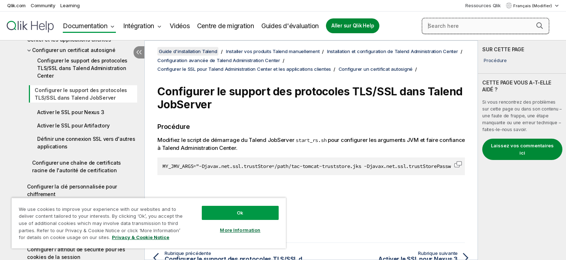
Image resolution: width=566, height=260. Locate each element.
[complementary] (522, 150)
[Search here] (485, 26)
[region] (149, 223)
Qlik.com (16, 5)
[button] (539, 25)
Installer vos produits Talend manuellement (273, 51)
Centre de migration (225, 26)
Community (43, 5)
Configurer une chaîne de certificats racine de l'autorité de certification (76, 166)
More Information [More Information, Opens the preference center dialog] (240, 230)
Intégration (138, 26)
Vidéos (180, 26)
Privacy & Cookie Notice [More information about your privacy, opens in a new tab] (140, 237)
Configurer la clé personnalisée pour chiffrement (72, 190)
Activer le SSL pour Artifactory (73, 125)
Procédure (495, 60)
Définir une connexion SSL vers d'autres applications (86, 143)
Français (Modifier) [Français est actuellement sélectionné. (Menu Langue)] (533, 5)
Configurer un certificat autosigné (74, 50)
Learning (69, 5)
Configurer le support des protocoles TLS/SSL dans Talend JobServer (81, 94)
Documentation (85, 26)
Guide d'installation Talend (188, 51)
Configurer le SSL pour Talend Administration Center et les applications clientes (244, 69)
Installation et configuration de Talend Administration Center (392, 51)
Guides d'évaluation (290, 26)
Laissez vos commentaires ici (522, 149)
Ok (240, 213)
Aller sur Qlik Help (352, 26)
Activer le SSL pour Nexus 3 (70, 112)
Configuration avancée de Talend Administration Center (218, 60)
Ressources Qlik (482, 5)
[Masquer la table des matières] (139, 52)
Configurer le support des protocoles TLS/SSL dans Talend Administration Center (82, 68)
